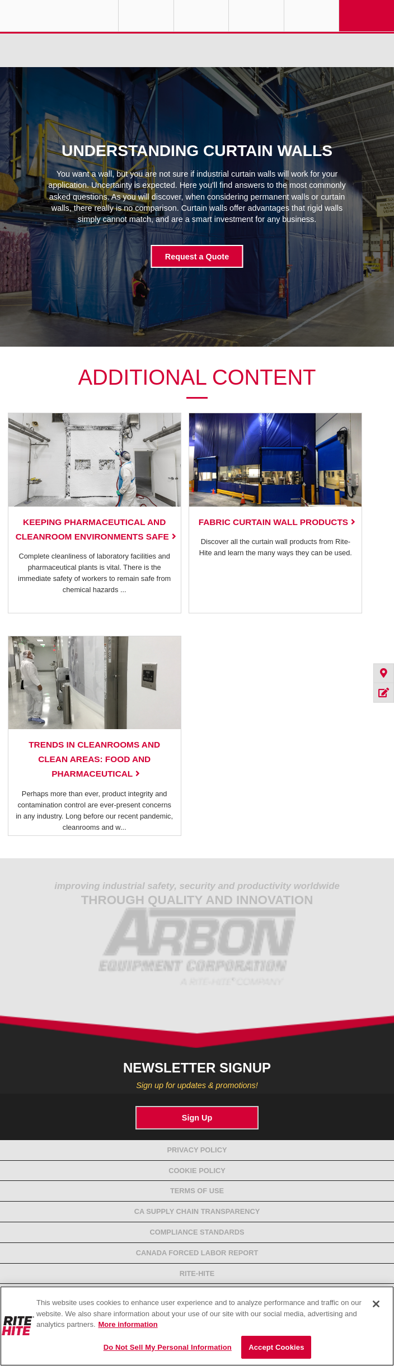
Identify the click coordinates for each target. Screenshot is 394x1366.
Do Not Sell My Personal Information (168, 1347)
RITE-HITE (59, 15)
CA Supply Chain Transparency (197, 1211)
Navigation (366, 15)
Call (256, 15)
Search (311, 15)
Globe (146, 15)
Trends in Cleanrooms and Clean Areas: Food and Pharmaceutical (94, 759)
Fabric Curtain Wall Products (273, 522)
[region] (197, 1326)
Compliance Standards (197, 1232)
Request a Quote (197, 256)
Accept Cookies (276, 1347)
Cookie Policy (197, 1170)
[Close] (376, 1304)
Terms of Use (197, 1191)
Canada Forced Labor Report (197, 1253)
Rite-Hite (197, 1273)
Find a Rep (201, 15)
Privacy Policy (197, 1150)
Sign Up (197, 1117)
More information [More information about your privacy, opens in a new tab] (128, 1324)
